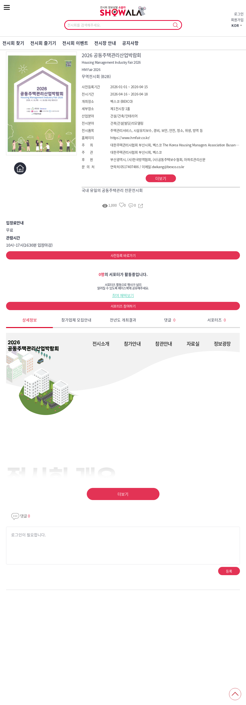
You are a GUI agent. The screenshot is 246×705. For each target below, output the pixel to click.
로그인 (239, 13)
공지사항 (130, 43)
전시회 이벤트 (75, 43)
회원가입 (237, 19)
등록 (229, 571)
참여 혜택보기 (123, 295)
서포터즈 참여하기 (123, 306)
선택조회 (175, 25)
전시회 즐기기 (43, 43)
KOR (235, 25)
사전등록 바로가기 (123, 255)
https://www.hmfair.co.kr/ (130, 137)
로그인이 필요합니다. (28, 535)
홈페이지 (20, 168)
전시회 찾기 (13, 43)
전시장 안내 (105, 43)
